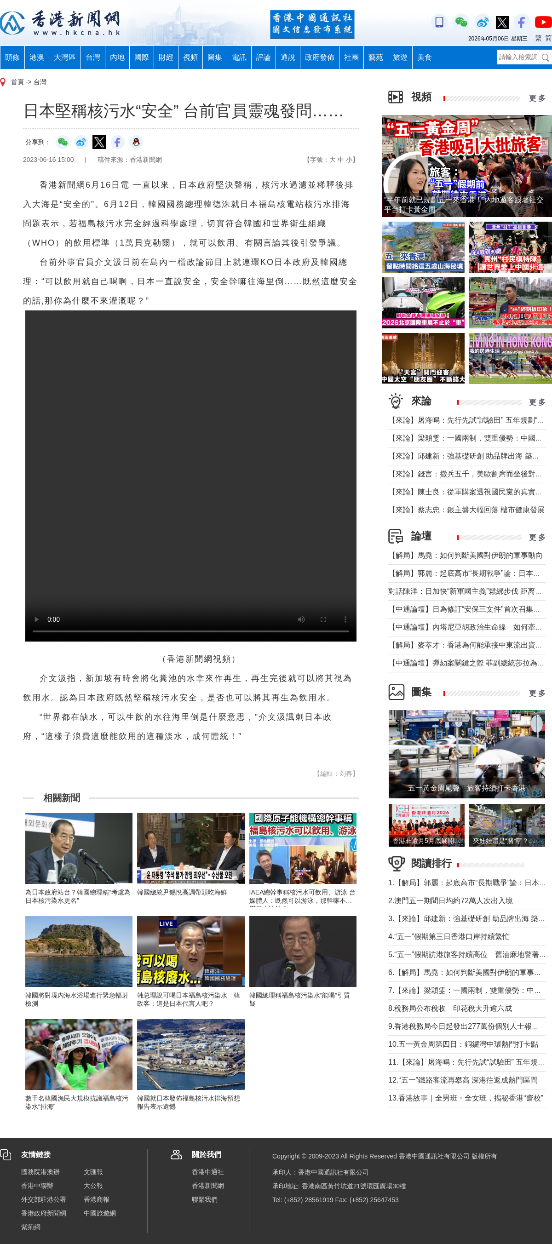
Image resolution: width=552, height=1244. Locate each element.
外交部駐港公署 (43, 1199)
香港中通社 (208, 1171)
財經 (166, 57)
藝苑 (375, 57)
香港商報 (96, 1199)
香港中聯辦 (37, 1185)
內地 (117, 57)
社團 (351, 57)
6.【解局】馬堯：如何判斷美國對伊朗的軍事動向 (468, 972)
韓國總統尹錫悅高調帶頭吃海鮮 (182, 892)
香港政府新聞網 (43, 1213)
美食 (424, 57)
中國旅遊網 (100, 1213)
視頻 (190, 57)
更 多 (537, 98)
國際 (141, 57)
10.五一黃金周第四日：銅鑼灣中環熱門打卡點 (463, 1044)
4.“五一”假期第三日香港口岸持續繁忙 (449, 936)
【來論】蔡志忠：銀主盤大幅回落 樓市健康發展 (466, 510)
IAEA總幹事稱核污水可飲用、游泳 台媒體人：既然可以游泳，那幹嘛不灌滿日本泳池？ (302, 900)
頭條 (12, 57)
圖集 (214, 57)
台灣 (93, 57)
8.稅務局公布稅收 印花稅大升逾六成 (450, 1008)
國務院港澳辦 (40, 1171)
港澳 (36, 57)
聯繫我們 (205, 1199)
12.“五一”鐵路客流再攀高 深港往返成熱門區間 (463, 1080)
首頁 (17, 82)
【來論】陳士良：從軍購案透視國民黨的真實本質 (469, 492)
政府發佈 (319, 57)
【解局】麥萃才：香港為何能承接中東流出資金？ (469, 645)
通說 (288, 57)
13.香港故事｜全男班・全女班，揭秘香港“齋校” (465, 1098)
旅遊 (400, 57)
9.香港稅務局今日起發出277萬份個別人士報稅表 (467, 1026)
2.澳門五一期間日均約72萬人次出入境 (450, 901)
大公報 (93, 1185)
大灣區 (65, 57)
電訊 (239, 57)
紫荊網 (30, 1227)
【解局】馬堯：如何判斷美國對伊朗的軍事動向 (465, 555)
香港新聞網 (208, 1185)
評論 (263, 57)
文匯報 (93, 1171)
